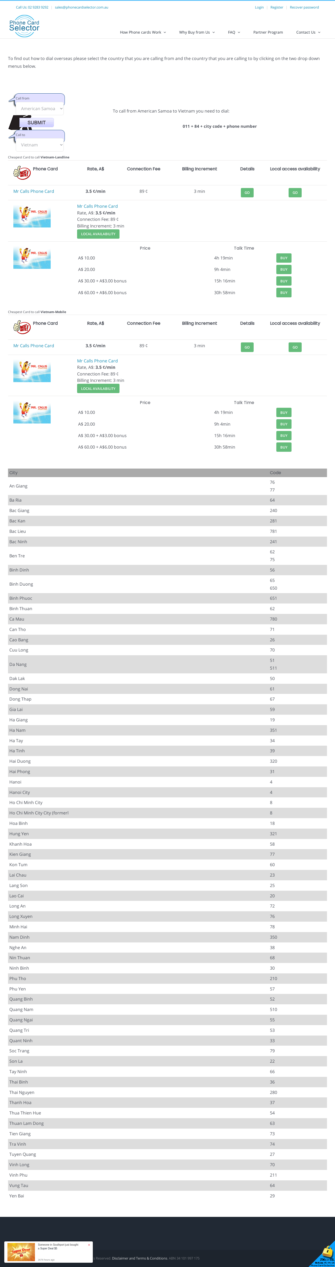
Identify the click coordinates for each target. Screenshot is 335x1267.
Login (259, 7)
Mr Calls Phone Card (33, 196)
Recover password (304, 7)
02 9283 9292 (38, 7)
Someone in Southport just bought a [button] (58, 1246)
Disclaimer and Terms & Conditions (139, 1262)
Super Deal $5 (48, 1248)
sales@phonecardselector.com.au (81, 7)
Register (276, 7)
